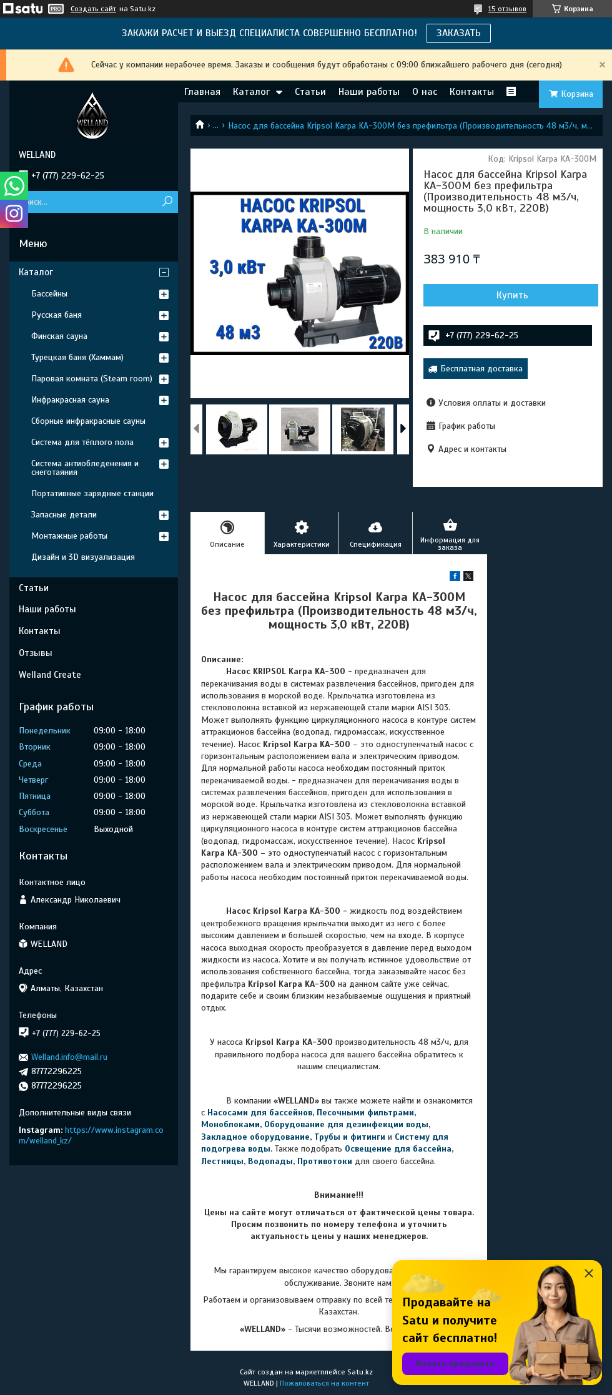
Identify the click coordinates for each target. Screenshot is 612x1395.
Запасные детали (64, 514)
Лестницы (222, 1161)
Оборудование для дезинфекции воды (346, 1124)
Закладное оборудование (255, 1137)
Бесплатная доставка (481, 368)
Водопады (270, 1161)
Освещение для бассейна (398, 1148)
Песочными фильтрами (365, 1112)
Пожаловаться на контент (324, 1383)
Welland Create (50, 674)
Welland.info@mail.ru (69, 1057)
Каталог (251, 92)
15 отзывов (507, 8)
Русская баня (56, 315)
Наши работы (369, 92)
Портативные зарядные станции (92, 493)
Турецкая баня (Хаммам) (77, 357)
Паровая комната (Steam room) (91, 378)
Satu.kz (360, 1372)
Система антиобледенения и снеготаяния (85, 467)
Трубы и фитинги (349, 1137)
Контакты (472, 92)
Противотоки (324, 1161)
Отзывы (35, 652)
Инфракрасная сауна (70, 399)
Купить (512, 295)
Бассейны (49, 293)
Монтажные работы (69, 536)
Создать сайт (93, 8)
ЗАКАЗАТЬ (459, 33)
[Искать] (167, 202)
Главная (202, 92)
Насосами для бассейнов (259, 1112)
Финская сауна (59, 336)
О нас (424, 92)
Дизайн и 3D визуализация (83, 557)
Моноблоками (230, 1124)
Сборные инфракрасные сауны (88, 421)
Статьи (310, 92)
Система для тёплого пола (82, 442)
